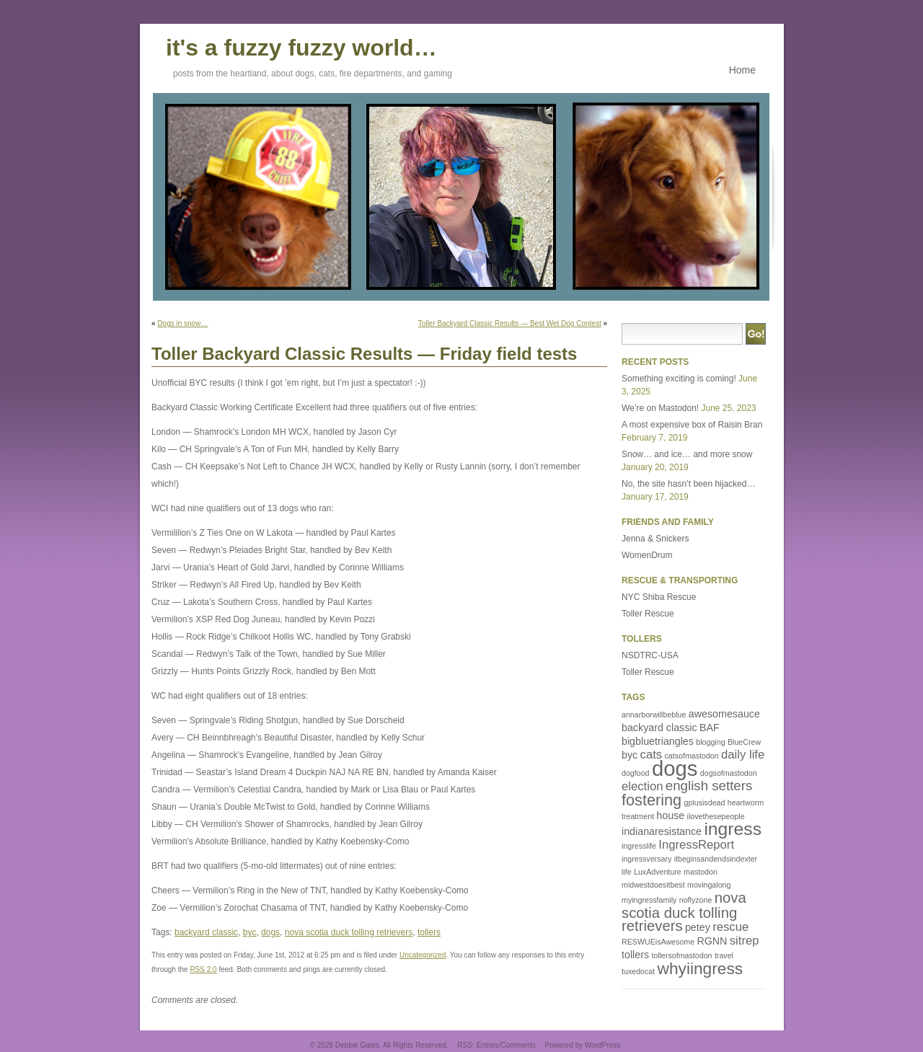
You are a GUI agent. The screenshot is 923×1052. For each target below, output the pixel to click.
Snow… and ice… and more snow (687, 454)
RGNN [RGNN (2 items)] (712, 941)
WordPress (602, 1045)
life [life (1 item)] (627, 871)
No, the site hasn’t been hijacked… (688, 484)
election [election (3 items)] (642, 786)
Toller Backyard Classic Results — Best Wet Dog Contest (509, 323)
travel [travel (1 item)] (724, 955)
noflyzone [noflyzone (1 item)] (695, 900)
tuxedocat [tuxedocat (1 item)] (638, 971)
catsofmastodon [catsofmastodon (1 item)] (691, 755)
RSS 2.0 (203, 969)
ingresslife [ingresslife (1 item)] (639, 845)
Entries (487, 1045)
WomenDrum (647, 555)
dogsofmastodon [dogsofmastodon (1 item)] (728, 773)
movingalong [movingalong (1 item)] (708, 884)
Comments (517, 1045)
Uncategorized (422, 955)
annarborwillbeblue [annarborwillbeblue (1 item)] (654, 714)
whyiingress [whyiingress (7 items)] (700, 968)
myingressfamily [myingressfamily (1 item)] (649, 900)
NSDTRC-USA (650, 655)
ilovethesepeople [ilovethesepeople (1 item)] (716, 816)
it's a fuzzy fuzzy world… (301, 45)
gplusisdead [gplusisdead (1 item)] (704, 802)
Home (742, 70)
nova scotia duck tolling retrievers (348, 932)
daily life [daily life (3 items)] (742, 754)
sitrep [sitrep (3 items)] (744, 940)
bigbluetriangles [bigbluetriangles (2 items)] (658, 741)
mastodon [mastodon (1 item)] (700, 871)
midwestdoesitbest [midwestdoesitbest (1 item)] (653, 884)
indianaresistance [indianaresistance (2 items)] (662, 831)
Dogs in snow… (182, 323)
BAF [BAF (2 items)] (709, 727)
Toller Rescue (648, 614)
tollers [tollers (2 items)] (635, 954)
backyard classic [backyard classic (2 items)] (659, 727)
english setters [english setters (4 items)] (709, 785)
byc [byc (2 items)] (629, 755)
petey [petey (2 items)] (697, 927)
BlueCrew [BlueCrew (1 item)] (744, 742)
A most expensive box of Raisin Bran (692, 425)
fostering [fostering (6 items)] (651, 800)
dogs (270, 932)
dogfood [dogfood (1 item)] (636, 773)
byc (250, 932)
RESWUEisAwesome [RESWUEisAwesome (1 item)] (658, 941)
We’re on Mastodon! (660, 408)
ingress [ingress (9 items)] (732, 829)
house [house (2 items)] (670, 815)
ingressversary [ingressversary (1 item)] (646, 858)
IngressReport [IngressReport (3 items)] (696, 845)
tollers (429, 932)
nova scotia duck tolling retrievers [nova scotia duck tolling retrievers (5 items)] (684, 912)
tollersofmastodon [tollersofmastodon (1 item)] (681, 955)
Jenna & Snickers (655, 539)
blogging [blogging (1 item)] (710, 742)
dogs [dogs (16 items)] (675, 768)
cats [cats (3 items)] (651, 754)
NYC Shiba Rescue (659, 597)
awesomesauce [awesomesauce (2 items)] (724, 714)
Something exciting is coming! (679, 378)
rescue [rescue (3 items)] (730, 927)
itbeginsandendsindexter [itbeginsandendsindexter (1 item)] (716, 858)
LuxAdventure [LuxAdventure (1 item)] (657, 871)
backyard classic (206, 932)
